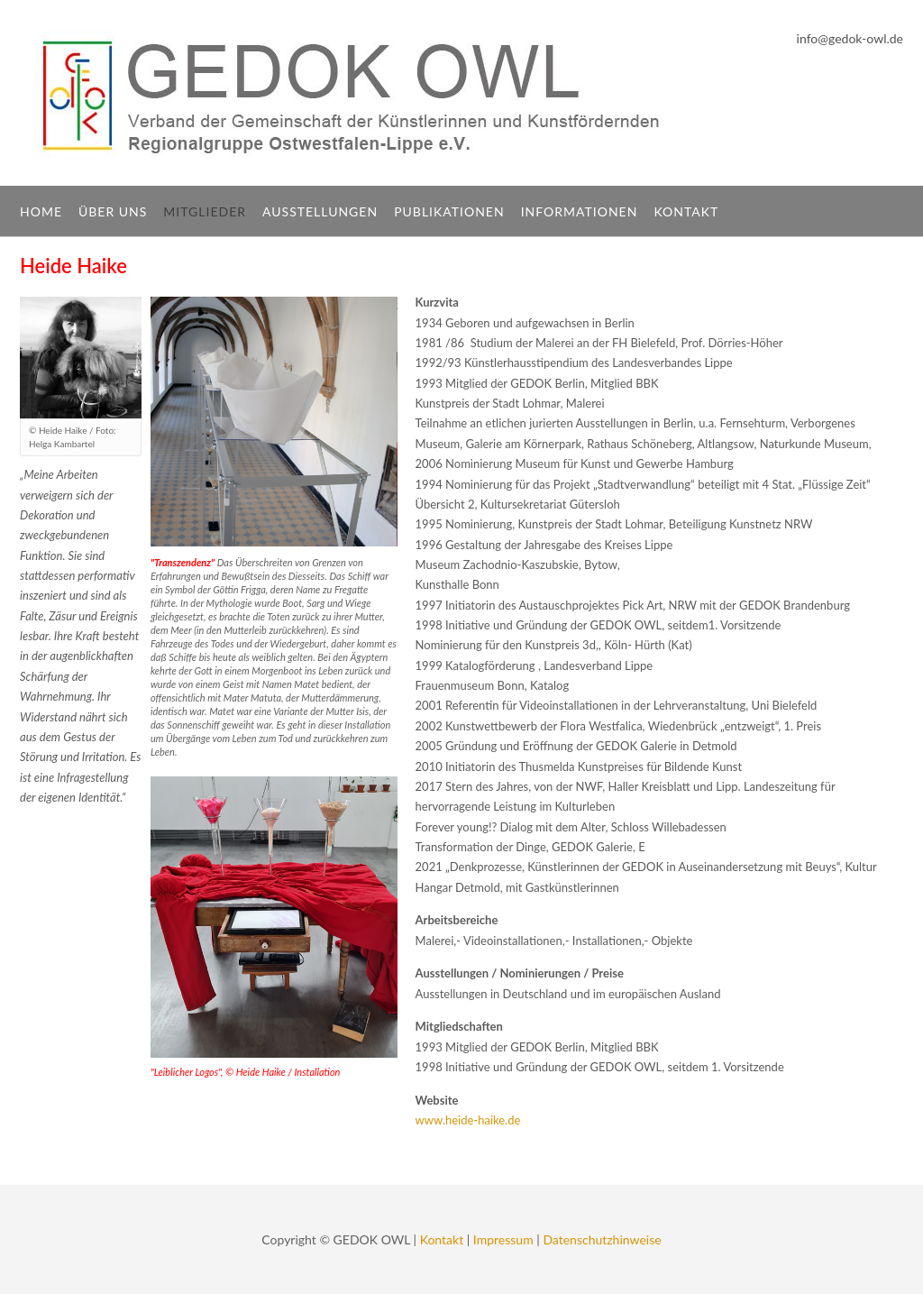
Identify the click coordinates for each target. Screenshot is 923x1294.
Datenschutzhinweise (602, 1239)
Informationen (579, 211)
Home (41, 211)
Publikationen (449, 211)
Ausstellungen (320, 211)
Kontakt (685, 211)
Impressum (503, 1239)
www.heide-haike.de (468, 1120)
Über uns (112, 211)
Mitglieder (204, 211)
